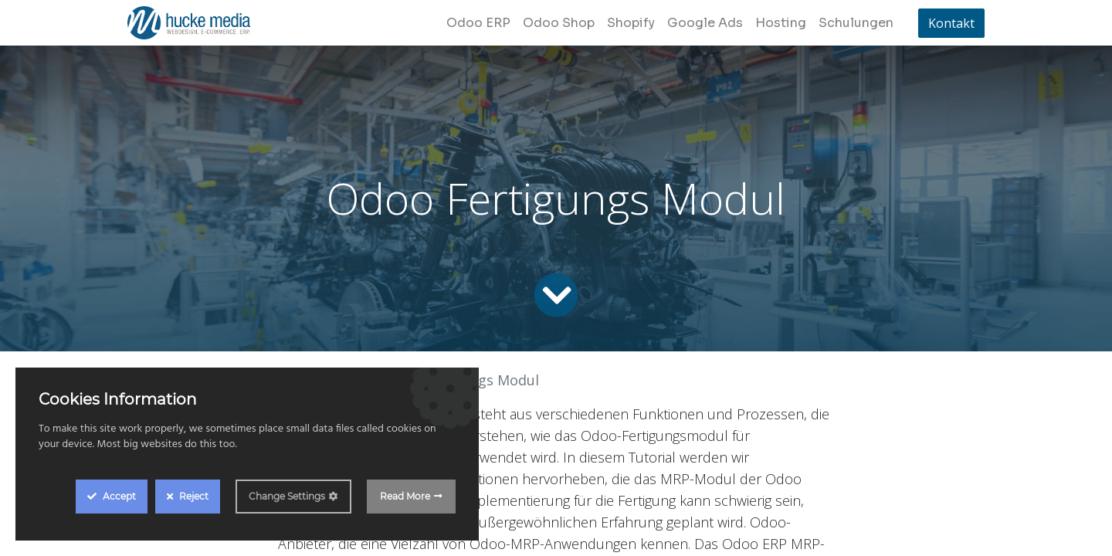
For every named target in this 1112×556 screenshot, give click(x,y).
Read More (405, 496)
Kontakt (951, 23)
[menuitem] (478, 23)
